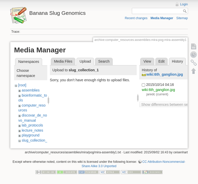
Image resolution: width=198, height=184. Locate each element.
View (147, 61)
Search (103, 61)
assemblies (31, 90)
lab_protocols (32, 125)
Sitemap (182, 18)
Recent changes (136, 18)
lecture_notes (32, 130)
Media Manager (161, 18)
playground (30, 135)
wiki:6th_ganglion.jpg (164, 74)
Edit (161, 61)
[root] (22, 85)
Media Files (63, 61)
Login (184, 4)
